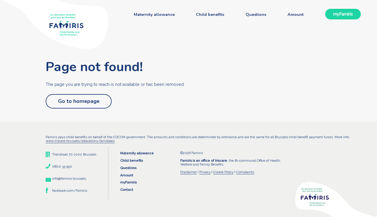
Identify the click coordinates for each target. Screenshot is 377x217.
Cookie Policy (223, 172)
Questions (256, 14)
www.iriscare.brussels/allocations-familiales (80, 141)
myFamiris (343, 14)
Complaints (245, 172)
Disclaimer (188, 172)
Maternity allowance (154, 14)
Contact (126, 190)
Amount (295, 14)
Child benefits (210, 14)
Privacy (205, 172)
